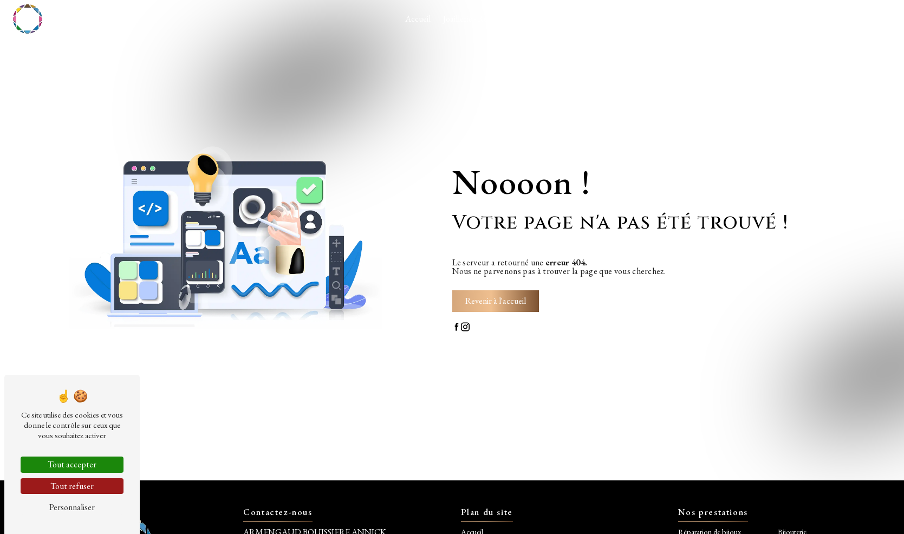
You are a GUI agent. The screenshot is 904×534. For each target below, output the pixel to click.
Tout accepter (72, 464)
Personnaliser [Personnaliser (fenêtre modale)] (72, 507)
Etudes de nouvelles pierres (641, 18)
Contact (841, 18)
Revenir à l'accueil (495, 301)
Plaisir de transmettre (737, 18)
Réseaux (800, 18)
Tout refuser (72, 486)
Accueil (418, 18)
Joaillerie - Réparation (480, 18)
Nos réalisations (556, 18)
